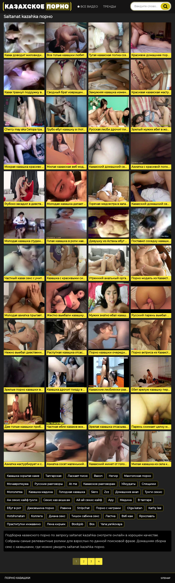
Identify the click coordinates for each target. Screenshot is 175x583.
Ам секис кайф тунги (22, 500)
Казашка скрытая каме (23, 476)
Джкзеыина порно (40, 508)
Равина (65, 508)
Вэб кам (127, 516)
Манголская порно (137, 476)
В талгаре (144, 500)
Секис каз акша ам (56, 500)
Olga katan (134, 508)
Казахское (37, 6)
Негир (113, 476)
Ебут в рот (14, 508)
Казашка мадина (41, 492)
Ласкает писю (78, 476)
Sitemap (165, 578)
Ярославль (147, 516)
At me (73, 484)
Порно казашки (17, 578)
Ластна (110, 516)
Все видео (87, 6)
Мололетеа (14, 492)
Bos (91, 524)
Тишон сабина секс (85, 516)
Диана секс (57, 516)
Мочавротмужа (17, 484)
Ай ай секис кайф (89, 500)
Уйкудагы (128, 484)
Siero (94, 492)
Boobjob (77, 524)
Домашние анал (127, 492)
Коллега (37, 516)
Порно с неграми (108, 508)
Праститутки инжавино (24, 524)
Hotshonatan (16, 516)
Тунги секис (153, 492)
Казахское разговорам (99, 484)
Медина (126, 500)
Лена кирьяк (56, 524)
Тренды (109, 6)
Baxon (98, 476)
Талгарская (53, 476)
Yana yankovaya (111, 524)
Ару (111, 500)
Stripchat (83, 508)
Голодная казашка (72, 492)
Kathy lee (154, 508)
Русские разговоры (49, 484)
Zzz (106, 492)
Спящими (149, 484)
